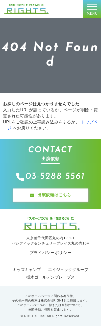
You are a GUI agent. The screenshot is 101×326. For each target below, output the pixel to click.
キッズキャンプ (27, 269)
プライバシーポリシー (51, 253)
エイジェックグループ (68, 269)
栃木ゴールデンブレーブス (50, 277)
